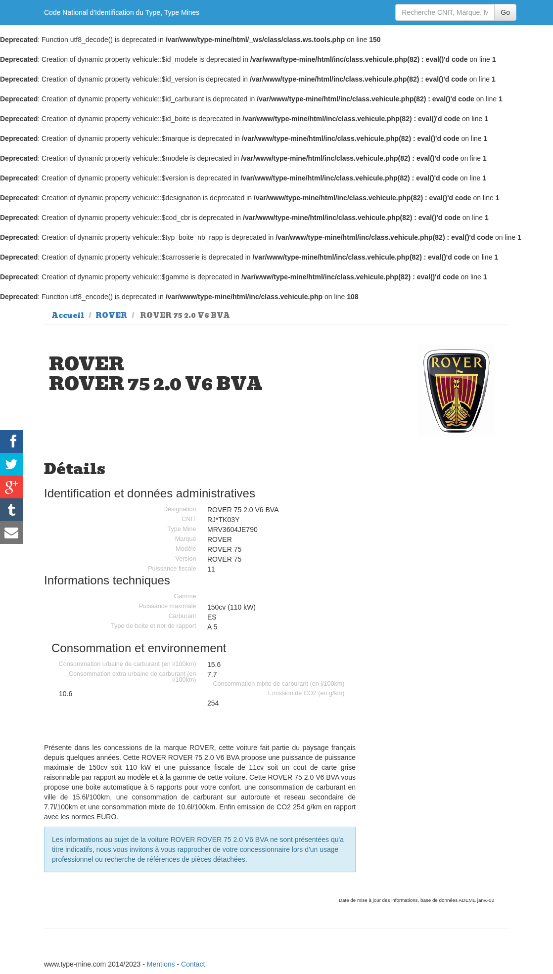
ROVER (111, 315)
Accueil (67, 315)
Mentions (161, 964)
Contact (193, 964)
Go (505, 12)
